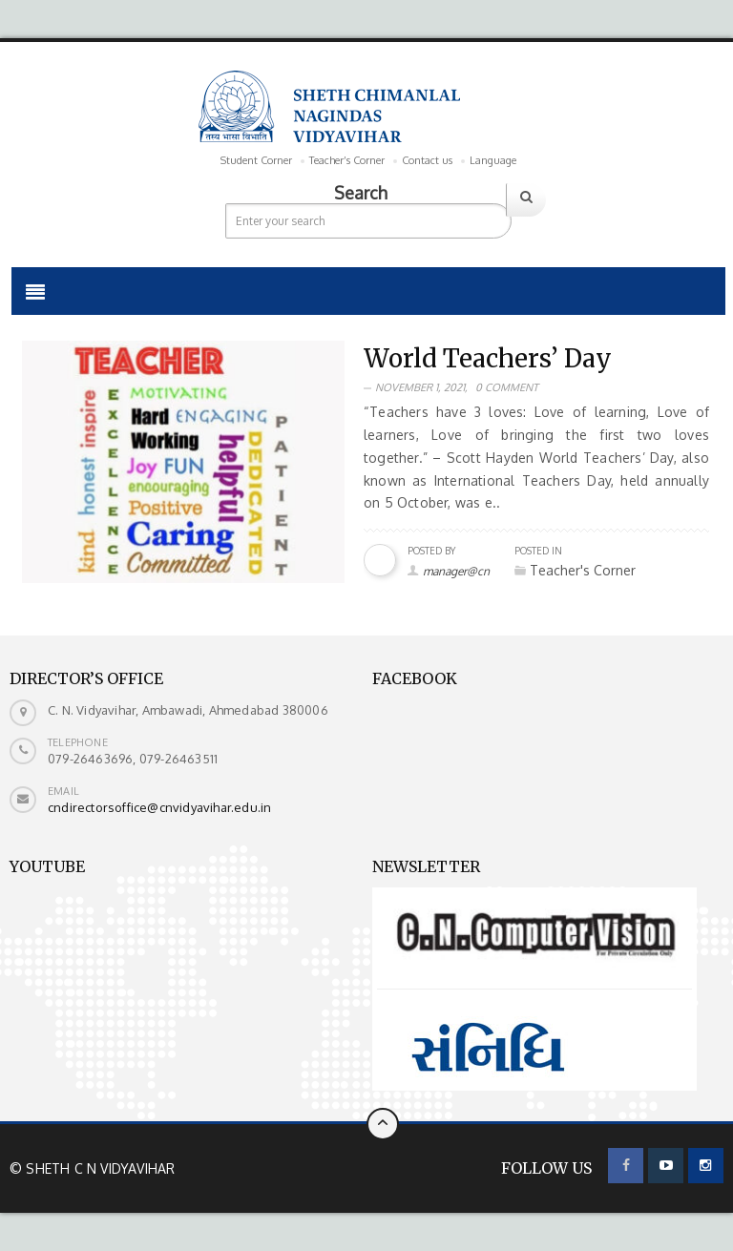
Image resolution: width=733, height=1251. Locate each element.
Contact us (427, 160)
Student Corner (256, 160)
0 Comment (506, 387)
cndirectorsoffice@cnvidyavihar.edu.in (159, 807)
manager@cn (456, 571)
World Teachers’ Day (488, 358)
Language (493, 160)
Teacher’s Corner (347, 160)
